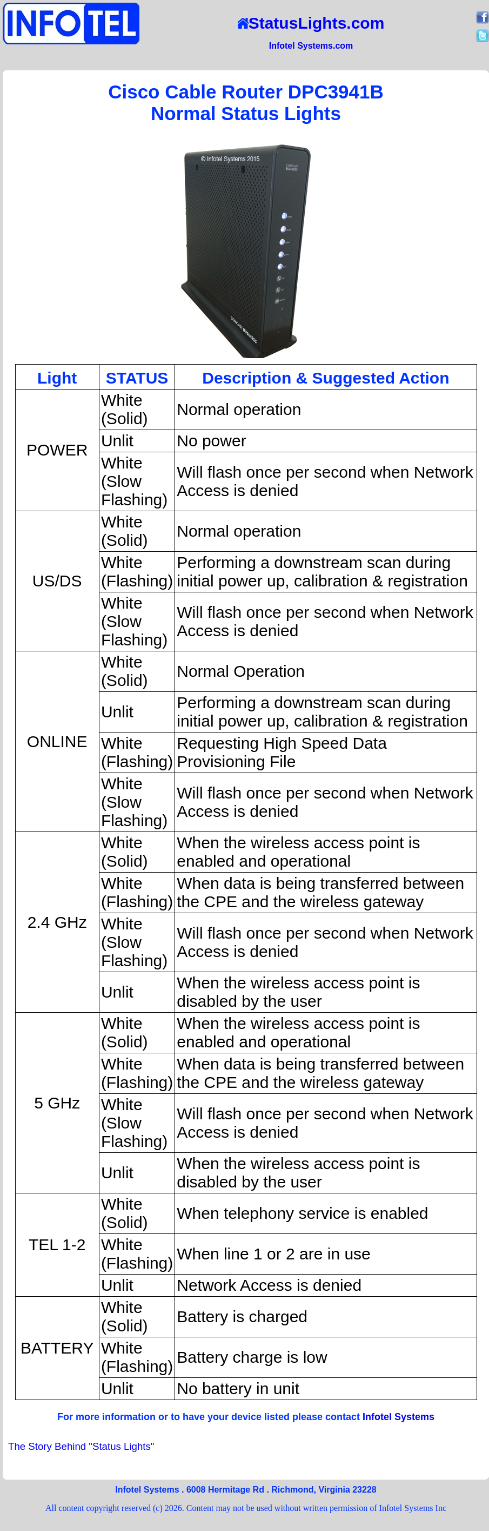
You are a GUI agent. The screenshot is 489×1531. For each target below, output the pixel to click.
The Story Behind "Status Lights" (81, 1446)
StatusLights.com (311, 23)
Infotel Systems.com (311, 45)
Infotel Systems (398, 1416)
